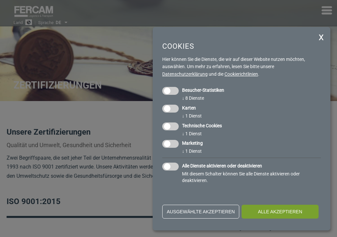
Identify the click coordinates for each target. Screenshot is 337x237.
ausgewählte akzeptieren (201, 211)
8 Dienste (193, 98)
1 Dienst (192, 115)
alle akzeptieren (280, 211)
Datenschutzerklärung (185, 74)
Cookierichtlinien (241, 74)
